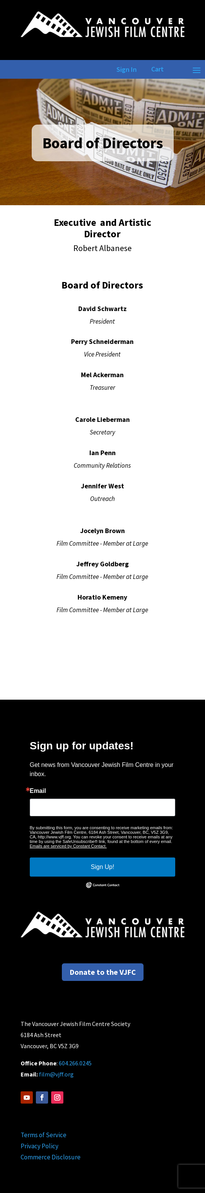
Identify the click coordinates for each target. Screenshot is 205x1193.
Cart (157, 69)
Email (38, 791)
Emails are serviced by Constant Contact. (68, 846)
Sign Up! (102, 867)
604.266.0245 (75, 1063)
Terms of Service (43, 1135)
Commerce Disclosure (51, 1157)
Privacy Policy (39, 1146)
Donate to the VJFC (102, 972)
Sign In (125, 69)
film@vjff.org (56, 1074)
